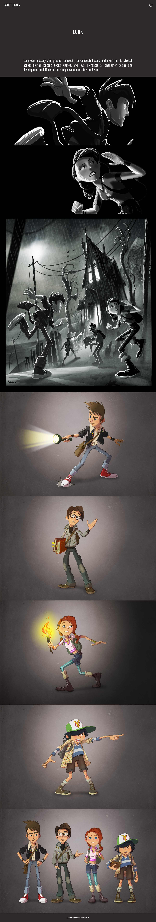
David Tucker (12, 5)
